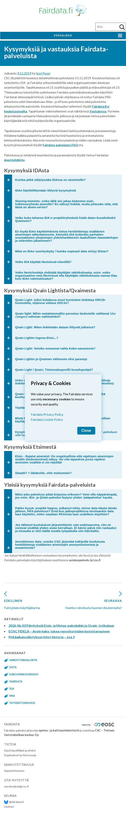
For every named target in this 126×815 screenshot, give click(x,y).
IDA (11, 688)
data (13, 667)
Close (86, 431)
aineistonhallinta (23, 660)
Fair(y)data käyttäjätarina (22, 602)
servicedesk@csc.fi (16, 786)
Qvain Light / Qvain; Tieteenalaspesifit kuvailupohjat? (54, 369)
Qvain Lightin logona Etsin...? (36, 338)
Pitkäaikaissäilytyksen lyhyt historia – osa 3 (42, 637)
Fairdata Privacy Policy (47, 414)
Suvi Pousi (43, 73)
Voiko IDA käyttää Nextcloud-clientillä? (43, 262)
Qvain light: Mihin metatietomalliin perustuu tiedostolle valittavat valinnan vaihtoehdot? (65, 315)
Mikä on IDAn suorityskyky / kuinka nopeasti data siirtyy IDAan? (61, 251)
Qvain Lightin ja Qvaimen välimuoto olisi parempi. (51, 359)
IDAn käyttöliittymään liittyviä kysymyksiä (45, 190)
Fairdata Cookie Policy (47, 419)
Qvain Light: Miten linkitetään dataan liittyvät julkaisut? (55, 327)
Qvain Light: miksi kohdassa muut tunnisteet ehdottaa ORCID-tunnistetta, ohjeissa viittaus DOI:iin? (60, 301)
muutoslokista (14, 160)
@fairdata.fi (14, 802)
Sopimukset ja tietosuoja (20, 755)
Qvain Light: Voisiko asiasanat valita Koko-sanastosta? (55, 348)
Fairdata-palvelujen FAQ (60, 145)
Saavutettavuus (14, 770)
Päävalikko (63, 35)
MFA (12, 695)
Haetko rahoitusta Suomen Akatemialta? (93, 602)
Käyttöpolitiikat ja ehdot (20, 750)
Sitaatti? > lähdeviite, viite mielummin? (43, 473)
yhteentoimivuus (22, 703)
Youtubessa (97, 111)
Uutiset (9, 806)
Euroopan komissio (23, 674)
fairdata (15, 681)
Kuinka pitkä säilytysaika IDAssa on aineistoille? (50, 179)
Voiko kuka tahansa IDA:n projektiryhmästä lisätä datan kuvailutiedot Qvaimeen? (65, 219)
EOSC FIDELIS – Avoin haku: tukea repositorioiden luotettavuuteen (59, 631)
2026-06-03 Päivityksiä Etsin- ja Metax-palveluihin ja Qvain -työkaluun (61, 625)
